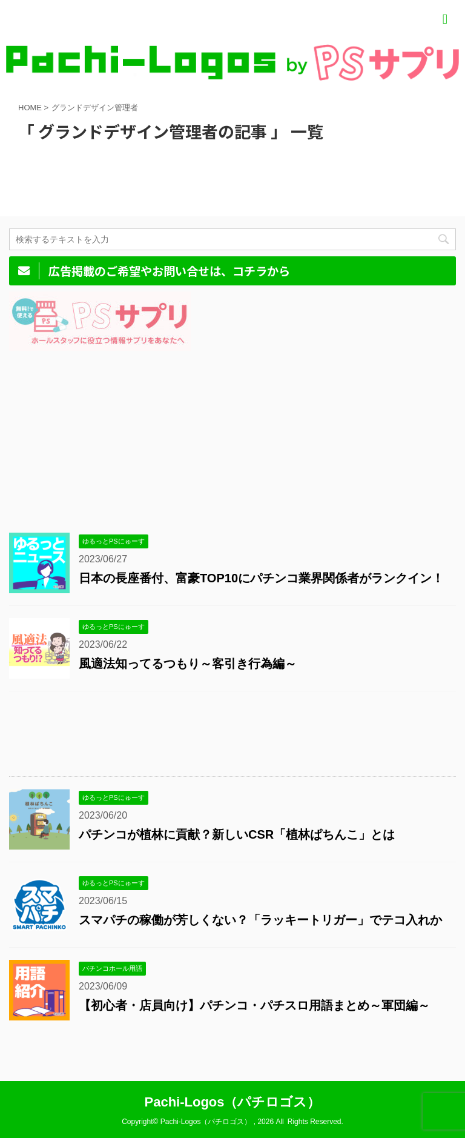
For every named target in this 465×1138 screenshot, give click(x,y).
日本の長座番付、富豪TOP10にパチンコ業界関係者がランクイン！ (261, 578)
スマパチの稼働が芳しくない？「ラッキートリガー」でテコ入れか (260, 920)
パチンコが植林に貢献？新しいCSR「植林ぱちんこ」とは (237, 834)
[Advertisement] (226, 436)
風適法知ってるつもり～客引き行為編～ (188, 663)
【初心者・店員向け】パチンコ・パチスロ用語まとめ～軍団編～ (254, 1005)
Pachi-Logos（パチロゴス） (232, 1102)
